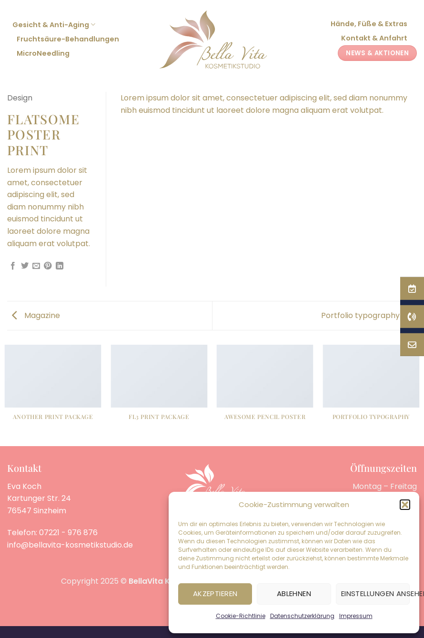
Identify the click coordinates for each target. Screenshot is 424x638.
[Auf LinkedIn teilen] (59, 266)
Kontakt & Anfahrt (374, 38)
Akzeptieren (215, 593)
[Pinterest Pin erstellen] (47, 266)
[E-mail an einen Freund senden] (36, 266)
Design (19, 97)
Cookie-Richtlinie (240, 616)
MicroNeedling (43, 53)
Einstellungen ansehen (375, 593)
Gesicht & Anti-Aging (53, 25)
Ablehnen (294, 593)
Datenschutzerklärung (302, 616)
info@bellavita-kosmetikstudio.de (70, 544)
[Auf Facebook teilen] (13, 266)
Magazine (36, 315)
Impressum (356, 616)
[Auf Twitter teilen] (25, 266)
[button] (405, 504)
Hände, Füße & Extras (369, 24)
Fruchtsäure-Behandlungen (68, 39)
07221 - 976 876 (68, 532)
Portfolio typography (366, 315)
